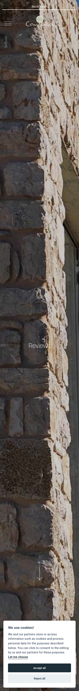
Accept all (39, 668)
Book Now (39, 6)
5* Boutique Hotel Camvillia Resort (39, 22)
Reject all (39, 678)
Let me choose (18, 657)
